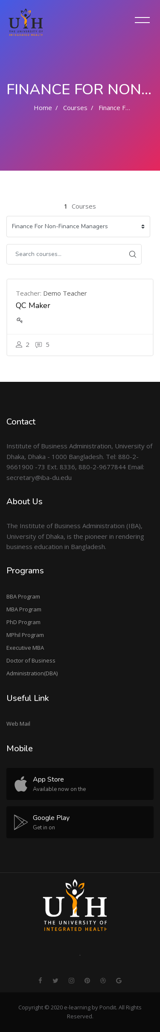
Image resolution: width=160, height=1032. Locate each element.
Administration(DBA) (32, 673)
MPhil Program (25, 635)
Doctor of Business (30, 660)
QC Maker (33, 305)
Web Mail (18, 723)
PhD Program (23, 622)
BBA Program (23, 596)
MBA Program (23, 609)
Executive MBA (25, 647)
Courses (75, 107)
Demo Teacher (65, 293)
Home (43, 107)
